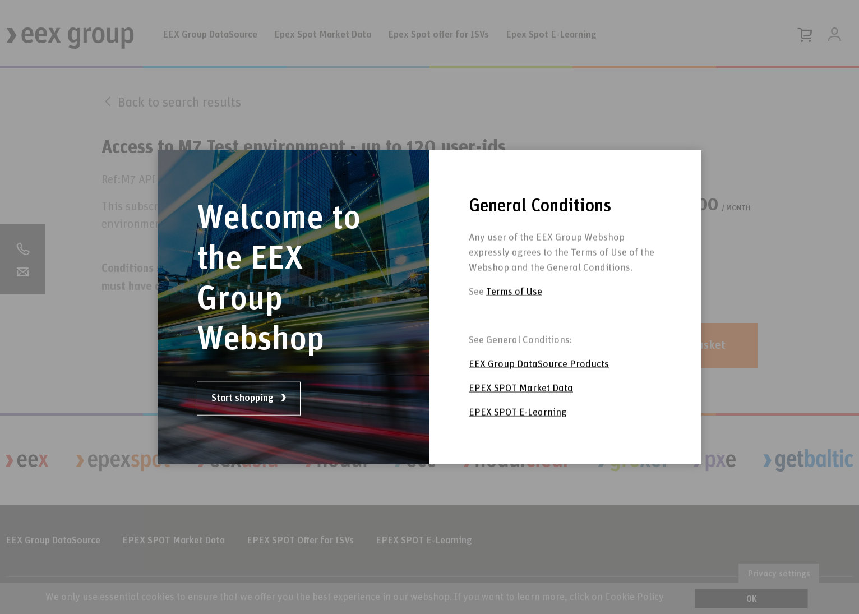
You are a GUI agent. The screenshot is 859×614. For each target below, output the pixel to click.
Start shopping (248, 398)
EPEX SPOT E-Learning (517, 427)
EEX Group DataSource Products (539, 378)
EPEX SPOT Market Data (521, 403)
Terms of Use (514, 306)
